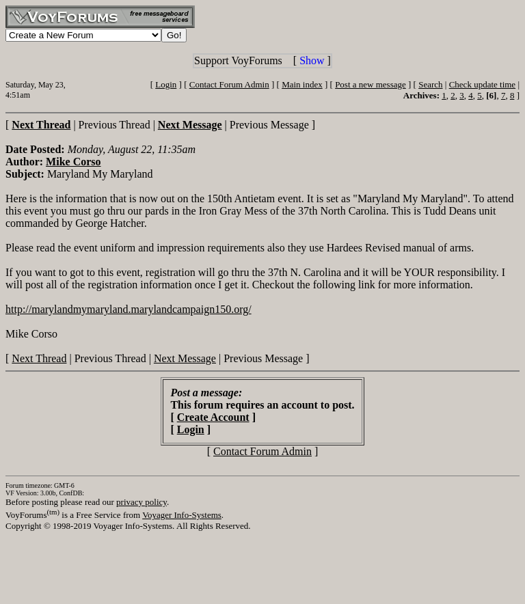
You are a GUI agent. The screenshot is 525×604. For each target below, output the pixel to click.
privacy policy (141, 502)
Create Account (213, 417)
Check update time (482, 84)
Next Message (185, 358)
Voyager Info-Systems (181, 515)
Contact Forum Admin (229, 84)
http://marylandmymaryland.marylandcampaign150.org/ (128, 309)
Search (430, 84)
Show (311, 60)
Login (165, 84)
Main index (302, 84)
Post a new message (370, 84)
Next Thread (39, 358)
